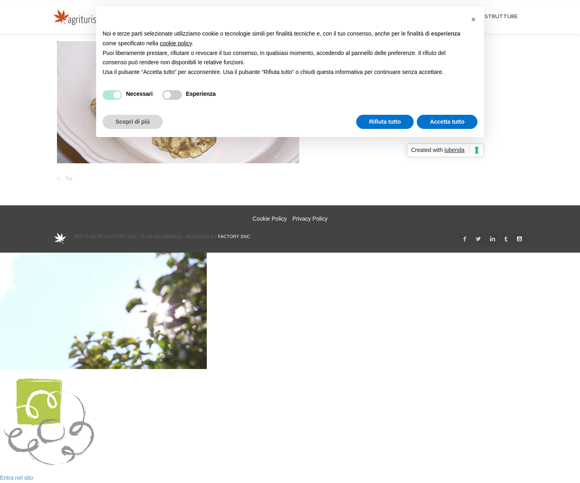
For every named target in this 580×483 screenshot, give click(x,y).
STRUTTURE (501, 16)
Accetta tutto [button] (447, 121)
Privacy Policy (310, 218)
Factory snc (234, 236)
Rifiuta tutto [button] (385, 121)
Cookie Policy (269, 218)
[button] (473, 19)
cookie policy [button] (176, 43)
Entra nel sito (16, 478)
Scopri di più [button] (133, 121)
